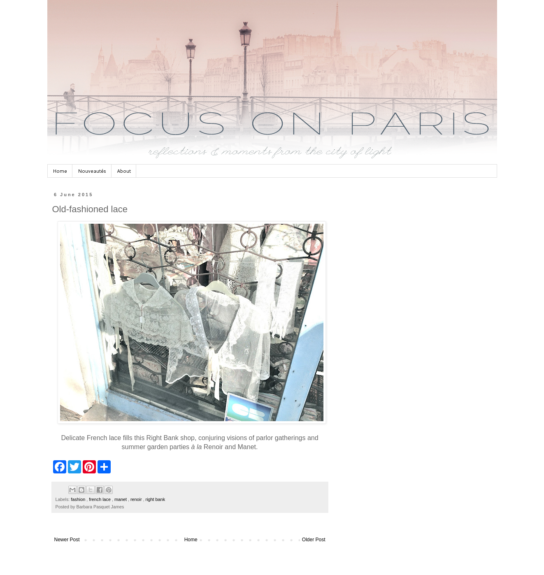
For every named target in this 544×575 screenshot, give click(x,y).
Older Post (313, 540)
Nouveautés (92, 170)
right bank (155, 499)
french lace (100, 499)
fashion (78, 499)
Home (60, 170)
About (124, 170)
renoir (136, 499)
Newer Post (67, 540)
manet (121, 499)
